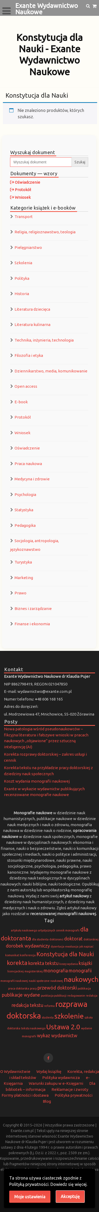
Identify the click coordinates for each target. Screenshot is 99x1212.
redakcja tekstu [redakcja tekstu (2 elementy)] (27, 1005)
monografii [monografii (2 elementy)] (80, 970)
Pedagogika (25, 525)
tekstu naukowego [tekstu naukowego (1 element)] (33, 1028)
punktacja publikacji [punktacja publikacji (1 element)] (54, 995)
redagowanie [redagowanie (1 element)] (76, 995)
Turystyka (23, 562)
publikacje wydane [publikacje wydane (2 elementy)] (21, 994)
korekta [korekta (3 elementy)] (17, 962)
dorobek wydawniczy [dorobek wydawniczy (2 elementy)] (28, 945)
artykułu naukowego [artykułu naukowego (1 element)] (24, 930)
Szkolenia (23, 263)
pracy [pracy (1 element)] (33, 988)
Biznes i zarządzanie (33, 608)
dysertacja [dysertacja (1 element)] (57, 946)
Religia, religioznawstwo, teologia (45, 232)
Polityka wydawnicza (61, 1077)
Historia (22, 293)
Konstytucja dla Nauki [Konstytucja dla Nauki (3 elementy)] (65, 954)
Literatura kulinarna (32, 324)
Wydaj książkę (48, 1071)
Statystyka (24, 510)
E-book (21, 402)
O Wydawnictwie (15, 1071)
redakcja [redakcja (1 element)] (91, 995)
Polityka (22, 278)
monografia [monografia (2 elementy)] (56, 970)
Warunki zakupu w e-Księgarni (56, 1083)
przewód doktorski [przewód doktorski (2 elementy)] (57, 987)
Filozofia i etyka (29, 355)
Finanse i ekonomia (32, 624)
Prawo (20, 593)
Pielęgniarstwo (28, 247)
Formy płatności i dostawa (25, 1095)
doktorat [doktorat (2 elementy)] (73, 938)
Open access (26, 386)
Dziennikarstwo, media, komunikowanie (51, 371)
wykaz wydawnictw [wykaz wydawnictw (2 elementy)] (57, 1035)
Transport (24, 216)
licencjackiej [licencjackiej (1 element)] (15, 971)
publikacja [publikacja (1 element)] (84, 988)
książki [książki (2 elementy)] (85, 963)
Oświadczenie (27, 448)
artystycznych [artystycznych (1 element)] (46, 930)
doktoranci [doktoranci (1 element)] (56, 939)
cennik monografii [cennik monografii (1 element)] (67, 930)
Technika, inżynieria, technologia (44, 340)
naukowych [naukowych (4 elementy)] (81, 979)
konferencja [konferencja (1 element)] (28, 955)
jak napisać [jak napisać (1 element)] (86, 946)
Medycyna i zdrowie (32, 479)
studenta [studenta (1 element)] (48, 1017)
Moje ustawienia (29, 1196)
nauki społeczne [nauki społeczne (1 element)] (39, 980)
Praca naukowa (28, 463)
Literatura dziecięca (32, 309)
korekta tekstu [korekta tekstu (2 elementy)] (43, 963)
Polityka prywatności (73, 1095)
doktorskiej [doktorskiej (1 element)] (90, 939)
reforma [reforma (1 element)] (49, 1005)
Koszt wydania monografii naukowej (37, 781)
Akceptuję (70, 1196)
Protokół (23, 417)
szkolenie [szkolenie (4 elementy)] (69, 1016)
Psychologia (25, 494)
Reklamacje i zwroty (69, 1089)
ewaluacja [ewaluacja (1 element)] (71, 946)
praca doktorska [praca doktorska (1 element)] (18, 988)
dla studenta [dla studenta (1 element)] (40, 939)
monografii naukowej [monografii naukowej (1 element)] (14, 980)
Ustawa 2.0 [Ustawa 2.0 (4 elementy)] (63, 1027)
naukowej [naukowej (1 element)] (56, 980)
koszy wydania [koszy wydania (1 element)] (68, 963)
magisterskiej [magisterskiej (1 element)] (34, 971)
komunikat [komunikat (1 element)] (12, 955)
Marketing (24, 577)
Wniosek (22, 432)
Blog (47, 1101)
